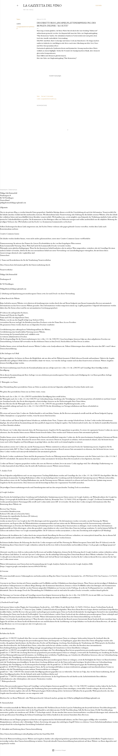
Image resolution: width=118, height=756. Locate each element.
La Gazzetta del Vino (42, 5)
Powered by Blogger (59, 750)
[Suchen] (98, 5)
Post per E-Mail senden (47, 96)
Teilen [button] (18, 19)
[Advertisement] (68, 167)
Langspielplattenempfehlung (48, 98)
